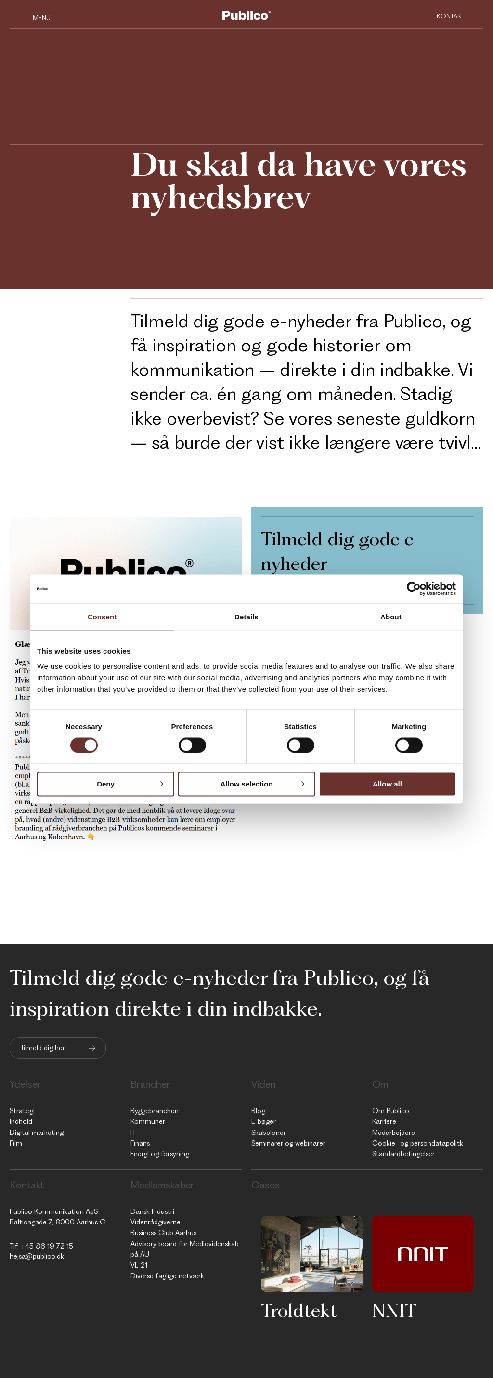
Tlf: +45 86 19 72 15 (41, 1246)
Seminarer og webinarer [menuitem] (288, 1143)
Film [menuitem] (16, 1143)
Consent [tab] (102, 616)
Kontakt (450, 16)
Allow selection (246, 784)
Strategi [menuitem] (22, 1111)
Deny (106, 784)
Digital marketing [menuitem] (37, 1132)
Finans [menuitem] (140, 1143)
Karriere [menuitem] (384, 1121)
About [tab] (391, 616)
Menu (42, 18)
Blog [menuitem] (258, 1111)
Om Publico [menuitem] (390, 1111)
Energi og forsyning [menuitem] (159, 1153)
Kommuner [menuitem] (147, 1121)
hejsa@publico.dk (37, 1256)
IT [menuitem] (133, 1132)
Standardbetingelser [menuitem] (403, 1153)
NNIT (394, 1310)
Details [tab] (246, 616)
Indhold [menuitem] (21, 1121)
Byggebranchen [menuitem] (154, 1111)
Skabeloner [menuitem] (268, 1132)
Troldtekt (299, 1310)
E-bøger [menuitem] (263, 1121)
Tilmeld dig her (42, 1047)
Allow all (387, 784)
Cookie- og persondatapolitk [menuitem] (417, 1143)
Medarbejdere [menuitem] (393, 1132)
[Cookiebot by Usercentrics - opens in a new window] (414, 588)
